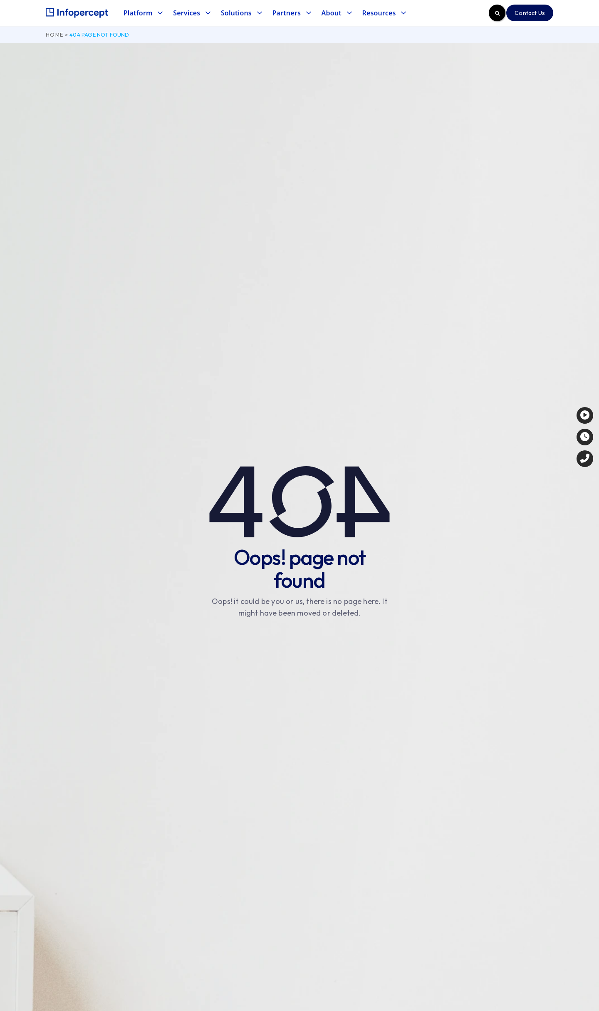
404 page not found (99, 34)
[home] (77, 13)
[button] (143, 13)
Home (54, 34)
